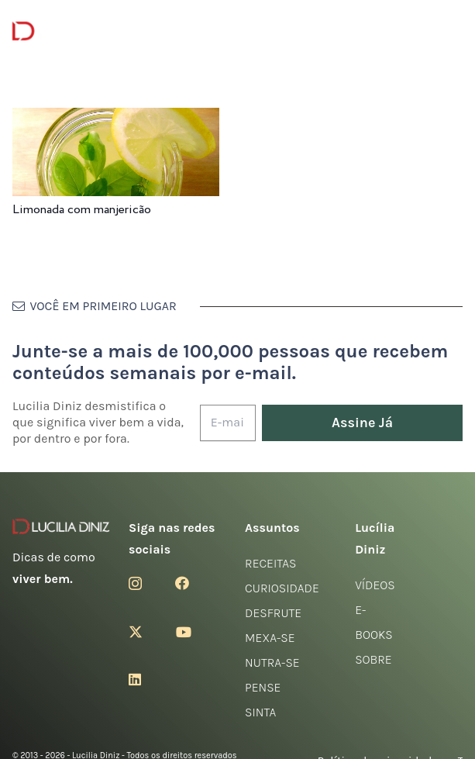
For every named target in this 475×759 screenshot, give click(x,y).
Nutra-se (272, 662)
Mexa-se (269, 637)
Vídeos (375, 585)
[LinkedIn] (135, 679)
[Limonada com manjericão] (115, 118)
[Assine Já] (362, 423)
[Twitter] (136, 632)
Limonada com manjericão (81, 210)
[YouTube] (183, 632)
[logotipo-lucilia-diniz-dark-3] (75, 31)
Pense (263, 687)
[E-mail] (228, 423)
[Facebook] (182, 583)
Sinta (260, 712)
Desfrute (273, 612)
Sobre (373, 659)
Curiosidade (282, 588)
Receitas (270, 563)
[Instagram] (135, 584)
